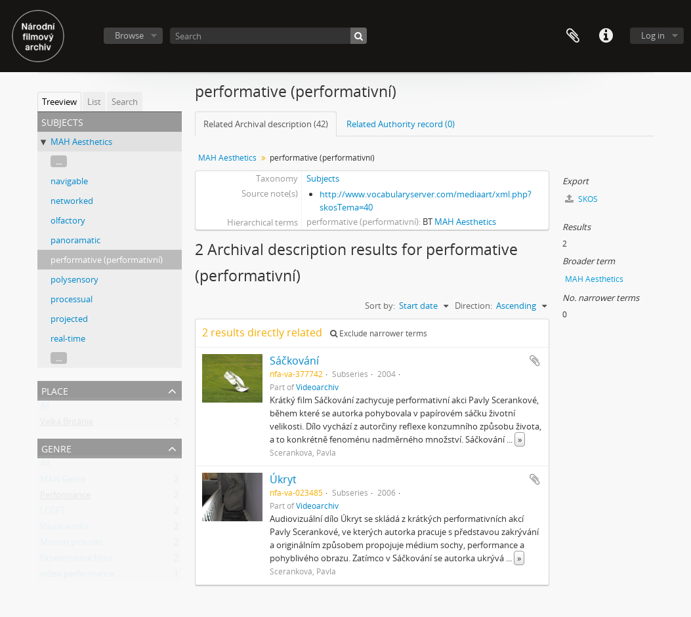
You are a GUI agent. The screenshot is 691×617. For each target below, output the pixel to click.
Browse (129, 35)
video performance (77, 576)
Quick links (605, 36)
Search (125, 102)
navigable (69, 181)
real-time (68, 338)
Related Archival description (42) (265, 124)
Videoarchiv (317, 387)
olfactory (68, 220)
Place (54, 390)
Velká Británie (66, 424)
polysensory (74, 279)
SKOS (581, 199)
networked (72, 201)
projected (69, 319)
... (59, 161)
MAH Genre (62, 482)
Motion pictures (71, 545)
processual (72, 299)
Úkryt (283, 479)
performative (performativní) (107, 260)
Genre (56, 447)
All (44, 408)
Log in (653, 35)
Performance (65, 498)
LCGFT (52, 513)
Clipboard (572, 36)
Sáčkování (294, 360)
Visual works (64, 529)
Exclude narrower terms (378, 333)
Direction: (473, 305)
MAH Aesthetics (81, 142)
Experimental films (76, 561)
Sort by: (380, 305)
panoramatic (75, 240)
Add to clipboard (534, 360)
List (94, 102)
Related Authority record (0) (400, 124)
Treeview (59, 102)
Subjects (322, 178)
